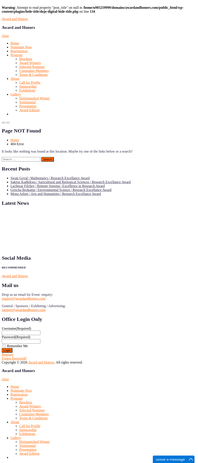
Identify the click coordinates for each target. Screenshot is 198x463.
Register (7, 354)
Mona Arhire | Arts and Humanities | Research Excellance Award (55, 194)
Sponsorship (27, 86)
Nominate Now (21, 47)
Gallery (15, 94)
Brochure (25, 59)
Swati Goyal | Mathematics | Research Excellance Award (50, 178)
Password (16, 337)
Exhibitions (27, 90)
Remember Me (17, 346)
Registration (19, 51)
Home (14, 43)
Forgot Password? (14, 358)
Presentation (27, 106)
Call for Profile (29, 82)
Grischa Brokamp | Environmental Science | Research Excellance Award (61, 190)
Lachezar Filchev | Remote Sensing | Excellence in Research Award (57, 186)
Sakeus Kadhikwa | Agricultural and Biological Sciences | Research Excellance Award (70, 182)
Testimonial (27, 102)
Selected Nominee (32, 67)
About (14, 78)
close (5, 36)
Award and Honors (15, 19)
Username (16, 328)
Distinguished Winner (34, 98)
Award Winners (30, 63)
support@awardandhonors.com (23, 298)
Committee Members (34, 71)
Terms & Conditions (33, 75)
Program (16, 55)
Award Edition (29, 110)
